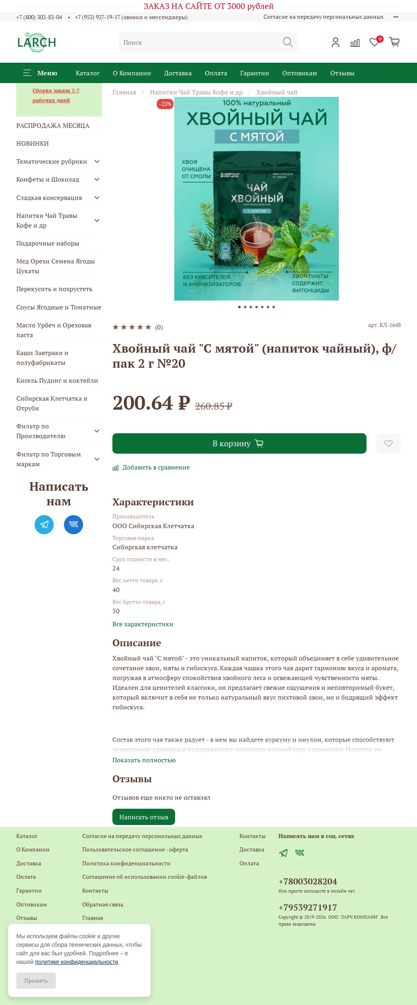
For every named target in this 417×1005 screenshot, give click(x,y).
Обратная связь (102, 904)
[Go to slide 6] (268, 307)
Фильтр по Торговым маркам (48, 459)
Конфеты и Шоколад (47, 179)
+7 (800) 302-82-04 (39, 17)
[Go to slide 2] (245, 307)
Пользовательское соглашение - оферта (135, 849)
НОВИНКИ (32, 143)
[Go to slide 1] (239, 307)
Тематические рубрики (51, 161)
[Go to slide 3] (251, 307)
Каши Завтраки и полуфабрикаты (42, 357)
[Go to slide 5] (262, 307)
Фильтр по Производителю (41, 430)
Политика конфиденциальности (126, 863)
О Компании (132, 72)
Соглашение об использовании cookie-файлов (144, 876)
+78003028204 (308, 881)
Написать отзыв (143, 816)
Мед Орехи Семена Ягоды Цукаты (55, 266)
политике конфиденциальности (76, 962)
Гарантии (254, 72)
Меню (40, 72)
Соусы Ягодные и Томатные (58, 307)
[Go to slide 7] (273, 307)
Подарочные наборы (47, 243)
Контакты (95, 890)
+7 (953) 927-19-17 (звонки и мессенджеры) (131, 17)
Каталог (88, 72)
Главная (124, 92)
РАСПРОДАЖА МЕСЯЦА (53, 125)
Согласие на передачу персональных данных (323, 16)
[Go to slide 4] (256, 307)
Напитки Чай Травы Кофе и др (196, 92)
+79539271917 (308, 907)
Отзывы (342, 72)
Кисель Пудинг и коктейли (57, 380)
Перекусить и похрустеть (54, 288)
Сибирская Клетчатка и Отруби (52, 403)
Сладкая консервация (49, 197)
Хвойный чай (277, 92)
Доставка (178, 72)
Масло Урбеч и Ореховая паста (53, 329)
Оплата (216, 72)
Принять (36, 980)
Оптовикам (299, 72)
